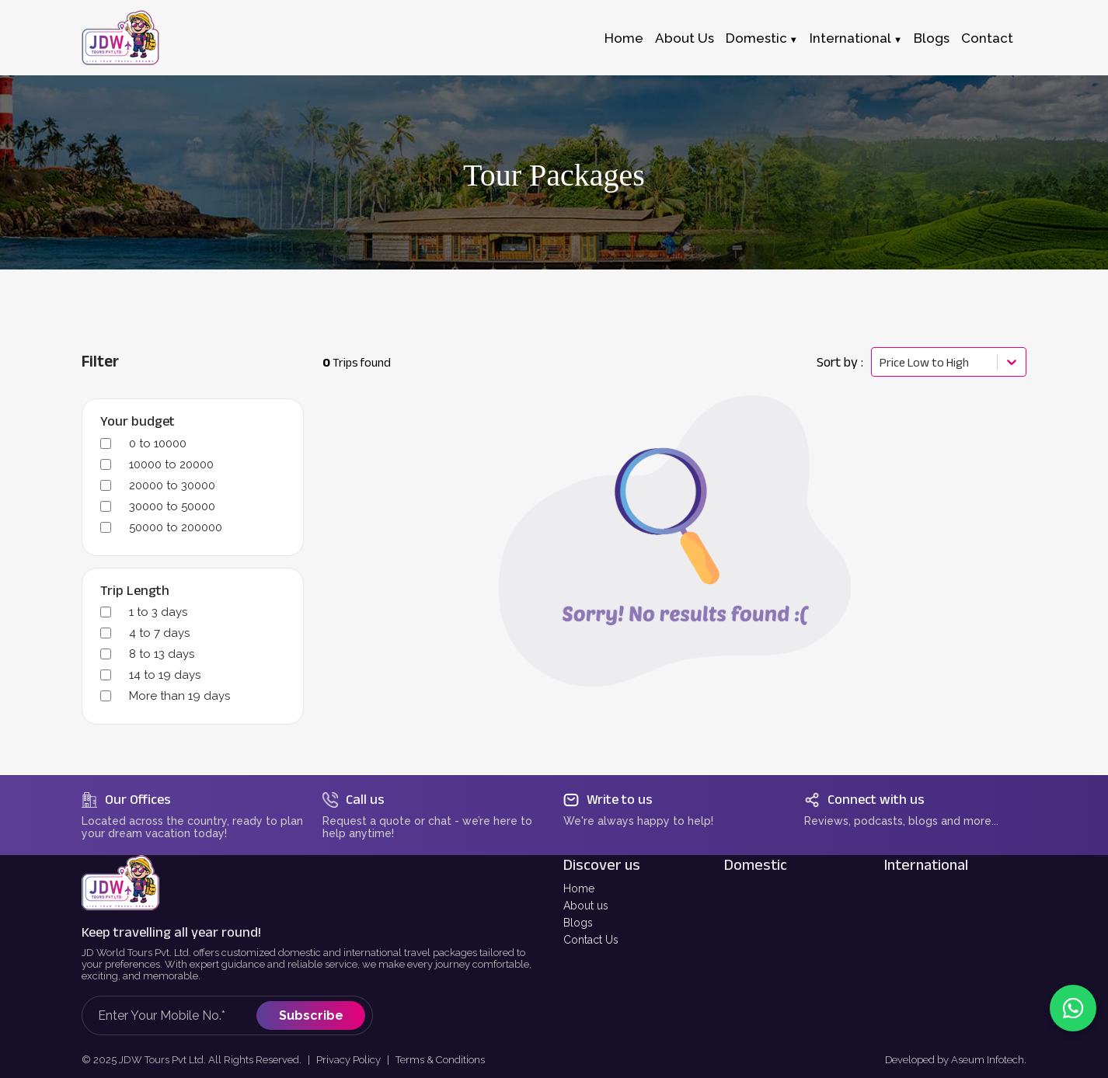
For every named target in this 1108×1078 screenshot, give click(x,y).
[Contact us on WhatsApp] (1073, 1008)
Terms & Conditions (440, 1060)
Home (624, 38)
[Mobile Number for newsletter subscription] (177, 1015)
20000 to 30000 (172, 485)
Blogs (931, 38)
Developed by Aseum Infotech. (955, 1060)
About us (585, 905)
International (850, 38)
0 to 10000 (157, 443)
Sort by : (840, 362)
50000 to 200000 (175, 527)
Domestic (756, 38)
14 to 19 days (164, 675)
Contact (987, 38)
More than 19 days (179, 696)
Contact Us (590, 940)
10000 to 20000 (171, 464)
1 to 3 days (158, 612)
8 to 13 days (161, 654)
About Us (684, 38)
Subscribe (311, 1015)
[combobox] (881, 362)
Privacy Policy (348, 1060)
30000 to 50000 (172, 506)
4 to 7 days (159, 633)
